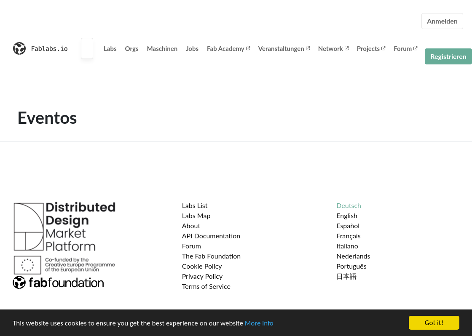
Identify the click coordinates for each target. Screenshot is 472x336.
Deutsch (348, 205)
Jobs (192, 48)
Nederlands (353, 256)
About (191, 225)
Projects (371, 48)
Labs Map (196, 215)
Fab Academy (228, 48)
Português (351, 266)
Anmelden (442, 21)
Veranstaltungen (284, 48)
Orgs (132, 48)
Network (333, 48)
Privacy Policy (202, 276)
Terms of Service (206, 286)
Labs (110, 48)
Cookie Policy (202, 266)
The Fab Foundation (211, 256)
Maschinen (162, 48)
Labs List (195, 205)
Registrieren (448, 56)
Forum (405, 48)
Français (348, 236)
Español (347, 225)
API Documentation (211, 236)
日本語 (346, 276)
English (346, 215)
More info (259, 323)
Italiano (347, 246)
